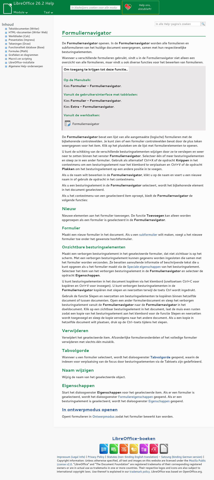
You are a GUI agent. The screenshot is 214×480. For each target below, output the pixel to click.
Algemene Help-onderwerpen (26, 66)
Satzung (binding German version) (181, 457)
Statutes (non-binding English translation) (132, 457)
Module (18, 12)
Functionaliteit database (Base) (26, 47)
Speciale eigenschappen (144, 266)
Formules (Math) (18, 51)
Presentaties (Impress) (22, 40)
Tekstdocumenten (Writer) (24, 28)
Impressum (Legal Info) (71, 457)
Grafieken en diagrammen (23, 55)
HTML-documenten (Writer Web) (28, 32)
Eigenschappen (159, 401)
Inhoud (8, 24)
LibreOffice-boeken (133, 438)
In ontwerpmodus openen (90, 409)
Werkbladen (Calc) (19, 36)
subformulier (148, 234)
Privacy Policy (96, 457)
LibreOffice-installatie (21, 62)
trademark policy (140, 471)
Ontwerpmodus (103, 416)
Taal (47, 12)
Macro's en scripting (20, 58)
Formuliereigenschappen (135, 396)
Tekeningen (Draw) (20, 43)
